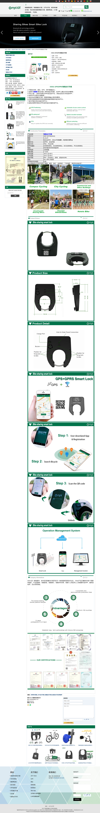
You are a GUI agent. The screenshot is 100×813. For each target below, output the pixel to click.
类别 (9, 49)
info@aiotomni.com (86, 11)
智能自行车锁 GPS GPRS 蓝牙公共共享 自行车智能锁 (20, 123)
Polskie (90, 1)
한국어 (81, 1)
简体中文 (84, 1)
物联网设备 (8, 60)
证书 (32, 778)
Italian (65, 1)
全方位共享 (51, 806)
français (59, 1)
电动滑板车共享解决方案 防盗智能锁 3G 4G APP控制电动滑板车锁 (20, 133)
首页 (15, 15)
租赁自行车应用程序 (57, 694)
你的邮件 (75, 777)
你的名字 (75, 772)
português (75, 1)
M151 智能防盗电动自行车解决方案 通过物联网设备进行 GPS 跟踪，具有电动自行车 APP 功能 (20, 115)
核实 (74, 793)
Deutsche (62, 1)
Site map (33, 790)
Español (72, 1)
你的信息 (75, 783)
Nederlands (78, 1)
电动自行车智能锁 (26, 49)
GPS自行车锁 (41, 694)
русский (69, 1)
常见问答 (64, 15)
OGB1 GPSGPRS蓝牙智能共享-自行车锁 (20, 103)
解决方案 (35, 15)
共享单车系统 (34, 694)
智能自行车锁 (48, 134)
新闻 (55, 15)
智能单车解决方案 (16, 49)
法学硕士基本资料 (36, 793)
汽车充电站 (8, 57)
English (56, 1)
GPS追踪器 (8, 65)
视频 (84, 15)
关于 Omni (34, 776)
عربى (87, 1)
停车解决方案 (9, 67)
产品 (25, 15)
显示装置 (8, 62)
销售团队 (33, 784)
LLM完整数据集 (35, 796)
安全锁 (7, 69)
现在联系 (15, 95)
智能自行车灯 (9, 72)
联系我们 (74, 15)
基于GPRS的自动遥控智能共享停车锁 (20, 143)
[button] (98, 32)
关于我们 (45, 15)
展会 (32, 781)
